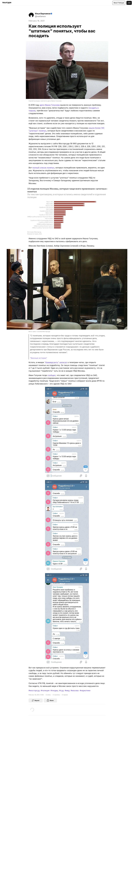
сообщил (51, 375)
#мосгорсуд (34, 690)
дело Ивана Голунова (50, 105)
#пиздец (54, 690)
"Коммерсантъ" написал (56, 362)
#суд (61, 690)
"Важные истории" (38, 358)
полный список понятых (43, 168)
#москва (75, 690)
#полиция (45, 690)
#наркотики (85, 690)
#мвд (67, 690)
